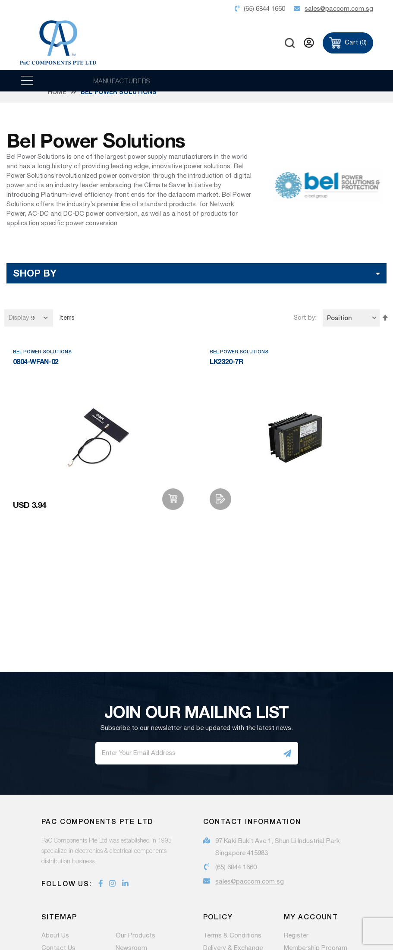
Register (296, 945)
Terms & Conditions (232, 945)
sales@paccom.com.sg (249, 891)
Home (57, 101)
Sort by (304, 327)
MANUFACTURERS (122, 80)
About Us (55, 945)
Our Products (135, 945)
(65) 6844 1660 (236, 877)
